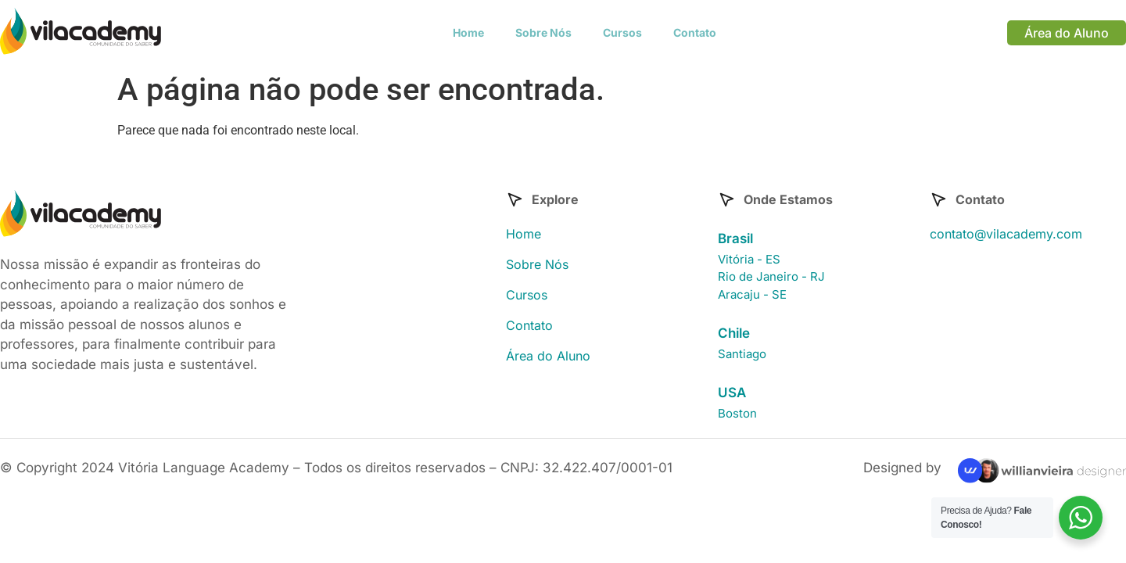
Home (468, 32)
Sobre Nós (543, 32)
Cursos (622, 32)
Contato (694, 32)
